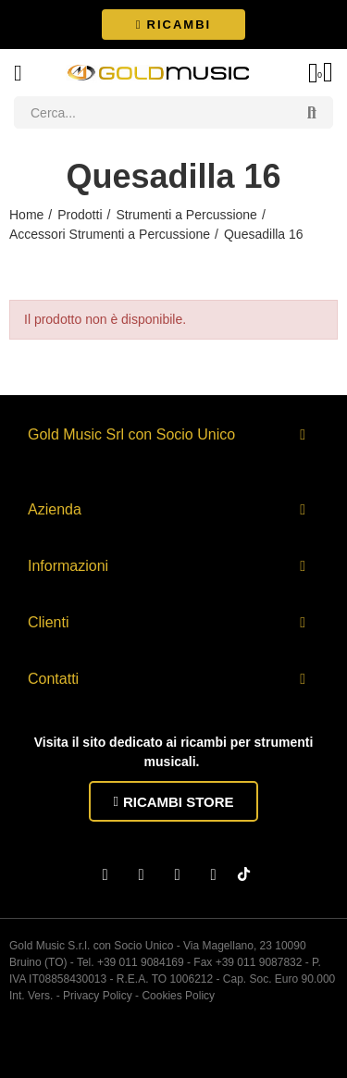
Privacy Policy (97, 995)
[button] (173, 24)
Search (312, 112)
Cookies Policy (178, 995)
